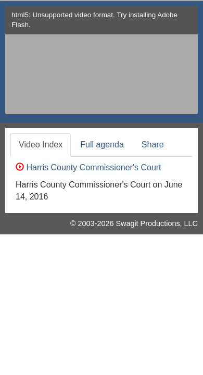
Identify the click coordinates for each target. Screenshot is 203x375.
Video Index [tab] (40, 144)
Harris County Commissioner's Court (88, 167)
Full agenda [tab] (102, 144)
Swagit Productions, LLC (157, 223)
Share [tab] (153, 144)
